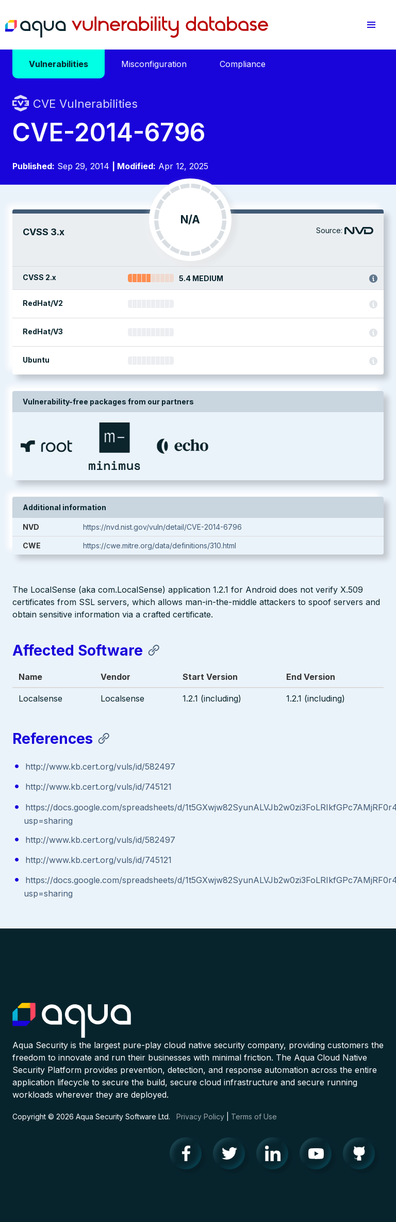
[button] (371, 25)
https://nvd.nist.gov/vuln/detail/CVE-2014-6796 (162, 527)
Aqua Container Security (71, 1021)
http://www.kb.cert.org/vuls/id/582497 (100, 766)
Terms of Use (254, 1116)
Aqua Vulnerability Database (136, 27)
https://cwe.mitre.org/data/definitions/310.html (159, 545)
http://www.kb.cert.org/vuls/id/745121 (98, 786)
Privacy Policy (200, 1116)
